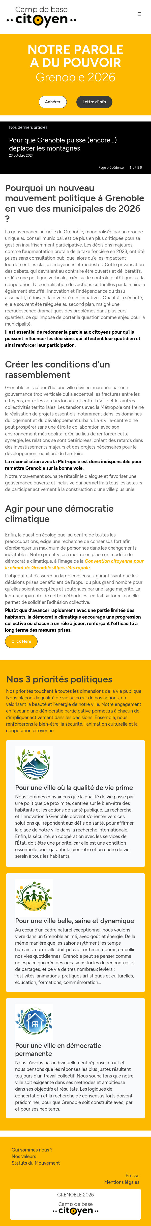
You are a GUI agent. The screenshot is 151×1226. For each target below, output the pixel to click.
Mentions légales (121, 1182)
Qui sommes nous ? (32, 1150)
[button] (53, 102)
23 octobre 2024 (21, 155)
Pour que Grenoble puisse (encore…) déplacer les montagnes (63, 144)
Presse (132, 1176)
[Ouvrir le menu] (139, 14)
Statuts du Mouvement (36, 1163)
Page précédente (111, 167)
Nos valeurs (24, 1156)
